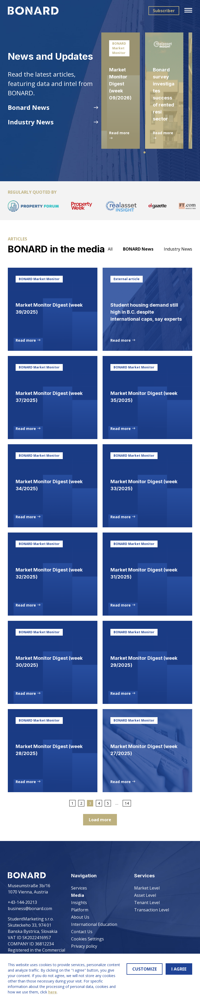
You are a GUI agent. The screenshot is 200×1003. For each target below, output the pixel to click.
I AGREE (178, 969)
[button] (144, 152)
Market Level (147, 888)
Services (79, 888)
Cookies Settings (87, 939)
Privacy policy (84, 946)
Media (77, 895)
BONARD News (138, 249)
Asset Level (145, 895)
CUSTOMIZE (144, 969)
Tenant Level (147, 902)
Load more (100, 820)
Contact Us (81, 931)
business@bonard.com (30, 908)
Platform (79, 910)
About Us (80, 917)
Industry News (178, 249)
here (52, 991)
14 (127, 803)
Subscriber (164, 11)
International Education (94, 924)
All (110, 249)
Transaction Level (151, 910)
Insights (79, 902)
